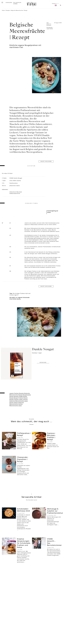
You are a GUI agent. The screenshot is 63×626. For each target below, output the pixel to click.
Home (3, 10)
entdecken (43, 362)
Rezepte (8, 10)
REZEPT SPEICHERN (46, 161)
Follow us (55, 3)
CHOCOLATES (9, 2)
